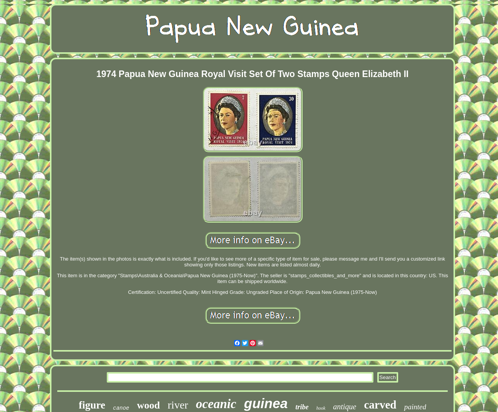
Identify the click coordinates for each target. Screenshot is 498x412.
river (178, 405)
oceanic (216, 404)
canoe (121, 408)
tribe (301, 407)
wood (148, 405)
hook (320, 408)
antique (344, 406)
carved (380, 404)
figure (92, 405)
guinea (266, 403)
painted (415, 407)
